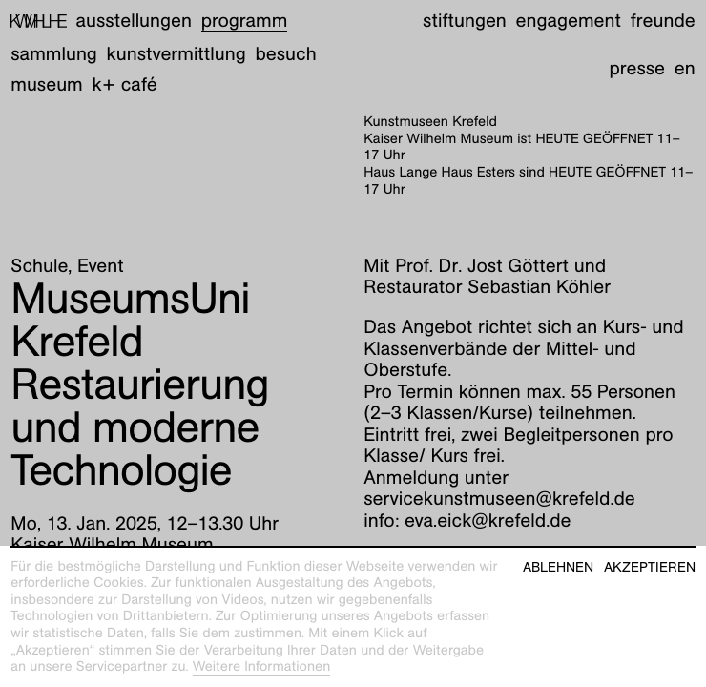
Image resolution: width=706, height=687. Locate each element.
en (685, 68)
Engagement (568, 21)
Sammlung (53, 54)
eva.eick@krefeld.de (488, 521)
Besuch (285, 54)
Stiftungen (465, 21)
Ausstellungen (134, 21)
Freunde (663, 21)
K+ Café (125, 84)
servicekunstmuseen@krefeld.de (499, 499)
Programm (244, 21)
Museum (46, 84)
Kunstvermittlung (176, 54)
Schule (39, 266)
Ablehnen (558, 567)
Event (100, 266)
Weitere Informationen (262, 667)
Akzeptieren (650, 567)
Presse (637, 68)
